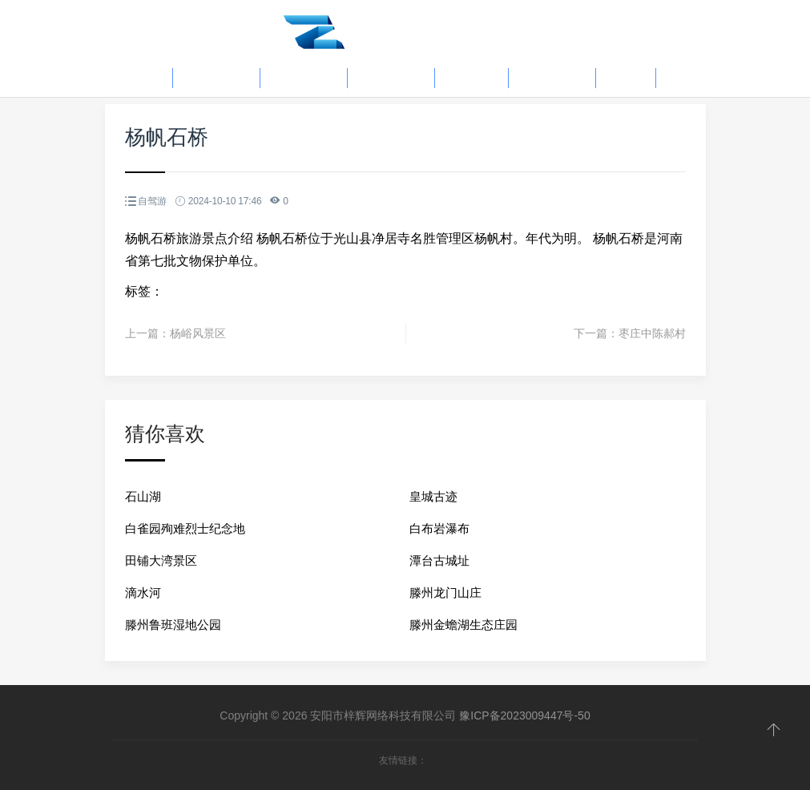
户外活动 (391, 78)
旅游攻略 (216, 78)
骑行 (625, 78)
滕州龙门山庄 (445, 592)
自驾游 (471, 78)
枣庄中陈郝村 (652, 333)
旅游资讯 (303, 78)
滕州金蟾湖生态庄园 (463, 624)
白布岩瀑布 (439, 528)
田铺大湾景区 (161, 560)
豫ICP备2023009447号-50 (524, 715)
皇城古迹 (433, 496)
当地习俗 (552, 78)
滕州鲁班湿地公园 (173, 624)
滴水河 (143, 592)
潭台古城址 (439, 560)
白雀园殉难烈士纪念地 (185, 528)
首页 (142, 78)
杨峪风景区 (198, 333)
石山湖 (143, 496)
